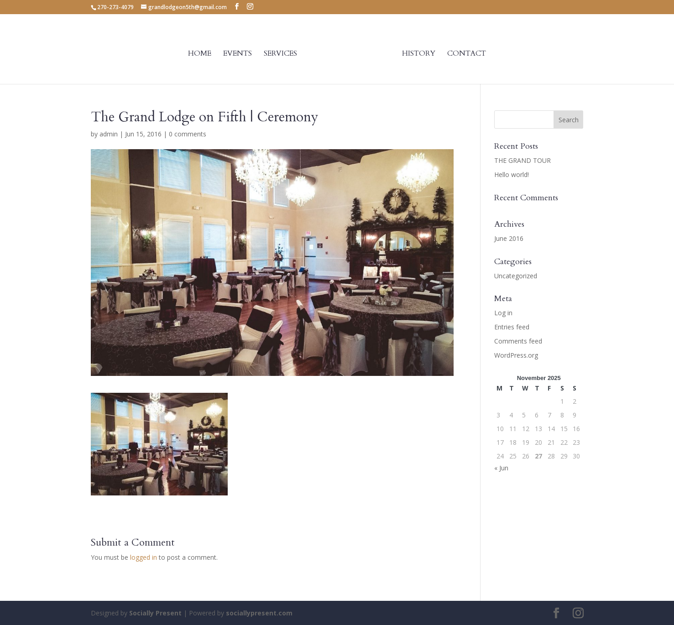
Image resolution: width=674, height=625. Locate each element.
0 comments (187, 134)
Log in (503, 312)
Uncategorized (515, 275)
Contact (466, 54)
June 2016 (508, 238)
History (418, 54)
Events (237, 54)
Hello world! (511, 174)
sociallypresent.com (259, 613)
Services (280, 54)
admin (108, 134)
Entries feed (511, 327)
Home (199, 54)
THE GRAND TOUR (522, 160)
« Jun (501, 468)
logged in (143, 557)
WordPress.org (516, 355)
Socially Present (155, 613)
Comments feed (518, 341)
